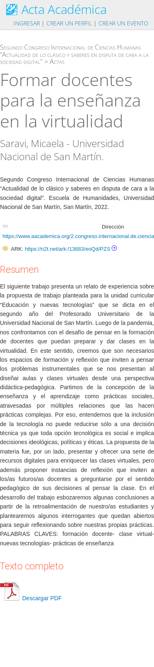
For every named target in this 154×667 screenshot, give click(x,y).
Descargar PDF (31, 598)
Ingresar (27, 23)
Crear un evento (123, 23)
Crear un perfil (69, 23)
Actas (57, 61)
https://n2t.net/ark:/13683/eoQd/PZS (67, 249)
